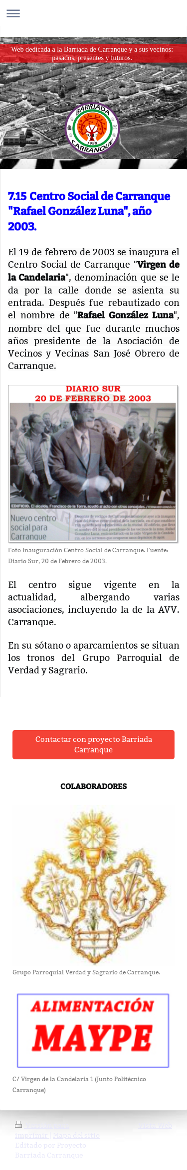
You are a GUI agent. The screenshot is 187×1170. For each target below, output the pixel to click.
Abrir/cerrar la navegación (93, 13)
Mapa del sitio (76, 1135)
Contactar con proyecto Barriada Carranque (93, 744)
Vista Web (155, 1125)
